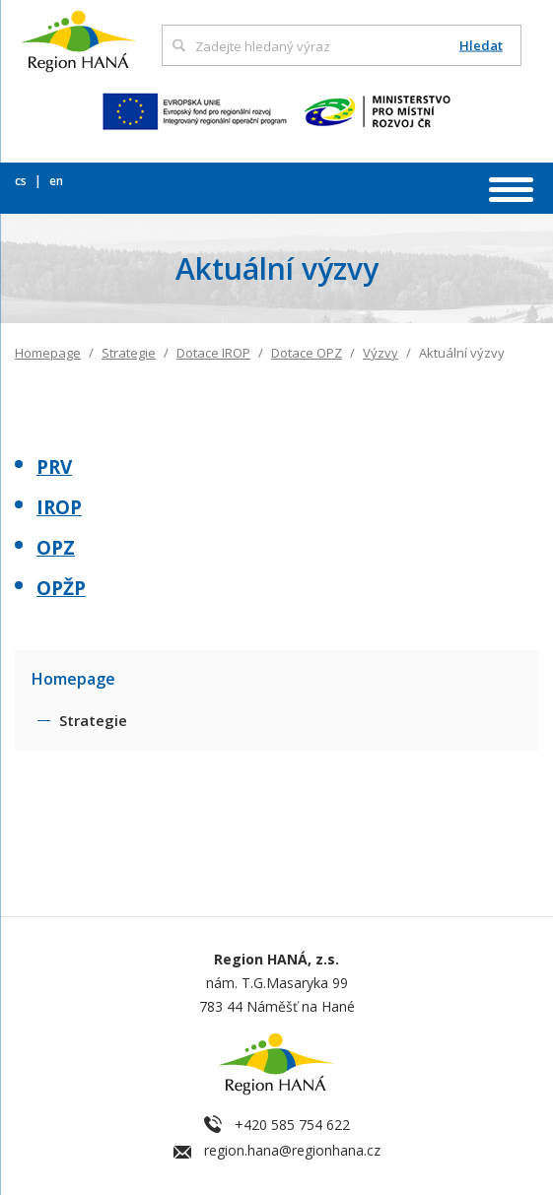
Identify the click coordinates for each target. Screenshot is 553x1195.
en (56, 180)
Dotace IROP (213, 353)
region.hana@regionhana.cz (292, 1150)
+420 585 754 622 (292, 1124)
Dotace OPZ (306, 353)
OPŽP (61, 588)
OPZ (55, 548)
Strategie (129, 353)
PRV (54, 467)
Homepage (48, 353)
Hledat (481, 45)
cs (22, 180)
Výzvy (380, 353)
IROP (59, 507)
